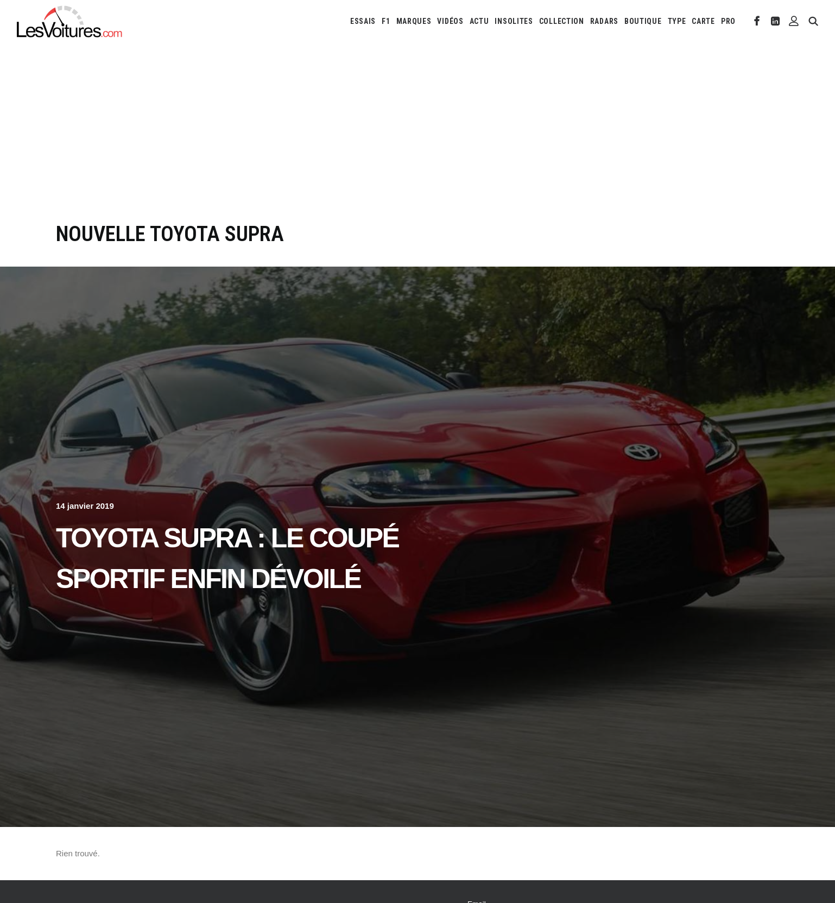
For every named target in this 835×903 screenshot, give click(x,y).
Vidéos (450, 21)
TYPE (677, 21)
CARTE (703, 21)
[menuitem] (363, 21)
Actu (479, 21)
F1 (386, 21)
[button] (757, 21)
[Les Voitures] (70, 21)
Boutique (643, 21)
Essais (363, 21)
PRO (728, 21)
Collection (561, 21)
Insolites (514, 21)
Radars (604, 21)
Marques (414, 21)
